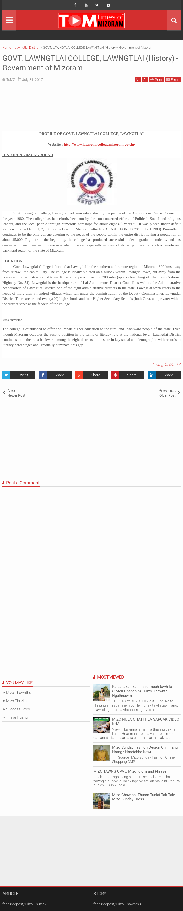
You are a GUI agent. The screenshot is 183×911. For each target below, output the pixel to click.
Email (172, 79)
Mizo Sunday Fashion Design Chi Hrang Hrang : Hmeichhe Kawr (145, 749)
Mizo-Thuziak (16, 701)
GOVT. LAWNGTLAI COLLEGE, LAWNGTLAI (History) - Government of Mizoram (78, 62)
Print (156, 79)
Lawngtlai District (166, 364)
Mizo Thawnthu (18, 692)
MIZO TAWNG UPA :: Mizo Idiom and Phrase (129, 771)
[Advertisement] (91, 108)
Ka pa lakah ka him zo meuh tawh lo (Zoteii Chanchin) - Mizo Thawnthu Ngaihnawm (142, 691)
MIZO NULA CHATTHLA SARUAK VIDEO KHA (145, 721)
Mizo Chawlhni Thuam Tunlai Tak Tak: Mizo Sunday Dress (143, 797)
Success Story (18, 709)
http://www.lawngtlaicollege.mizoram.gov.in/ (99, 144)
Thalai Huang (17, 717)
